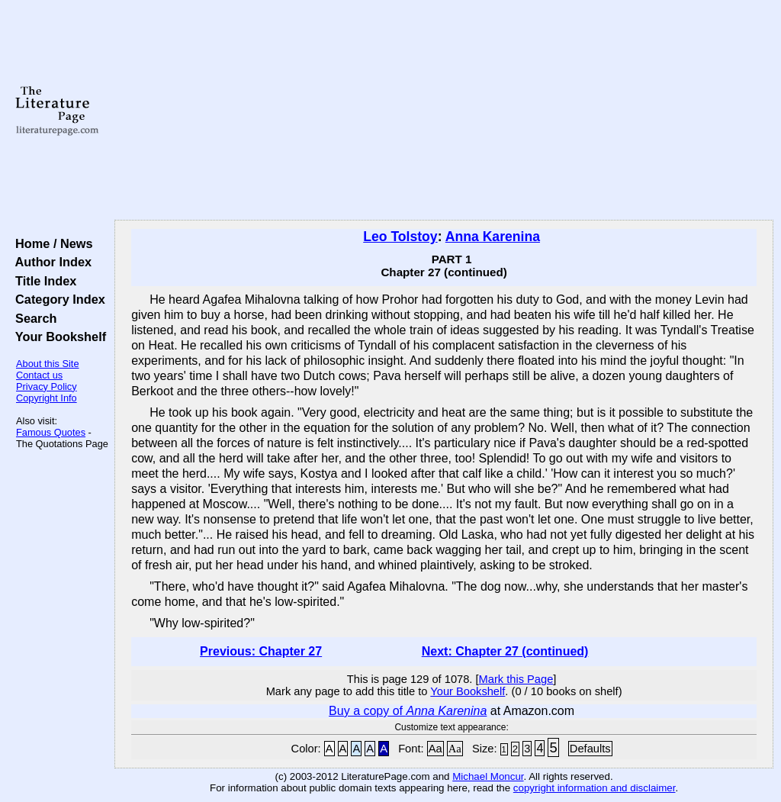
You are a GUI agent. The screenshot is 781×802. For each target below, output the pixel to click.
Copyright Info (46, 398)
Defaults (590, 748)
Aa (435, 748)
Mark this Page (516, 679)
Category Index (56, 299)
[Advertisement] (444, 110)
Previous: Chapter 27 (261, 651)
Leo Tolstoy (400, 236)
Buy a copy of (408, 710)
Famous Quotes (50, 432)
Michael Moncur (487, 776)
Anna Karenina (492, 236)
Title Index (42, 281)
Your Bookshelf (57, 336)
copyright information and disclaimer (594, 788)
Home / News (50, 243)
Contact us (39, 375)
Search (32, 318)
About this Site (47, 363)
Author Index (50, 262)
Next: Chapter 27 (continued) (505, 651)
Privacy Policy (46, 386)
